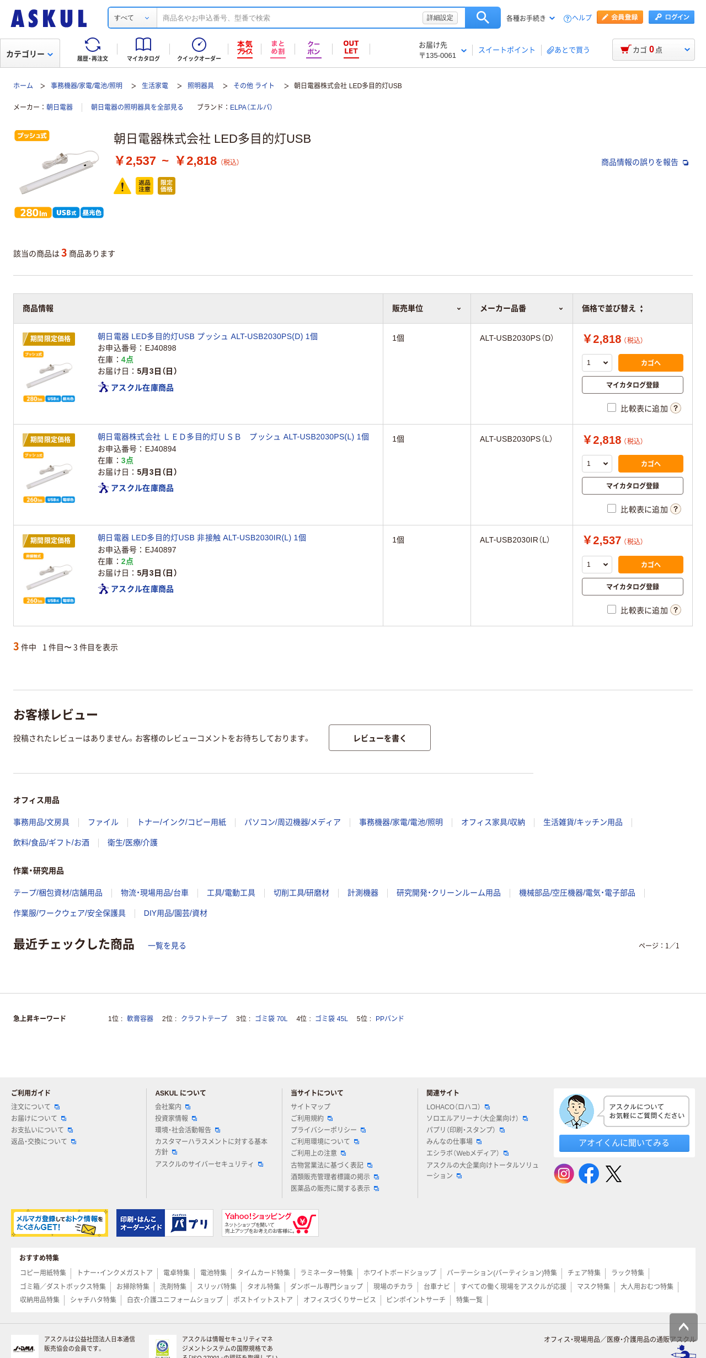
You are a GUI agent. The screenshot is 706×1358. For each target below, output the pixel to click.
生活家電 (155, 86)
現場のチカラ (393, 1287)
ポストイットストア (263, 1300)
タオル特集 (263, 1287)
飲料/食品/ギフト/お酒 (51, 842)
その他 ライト (254, 86)
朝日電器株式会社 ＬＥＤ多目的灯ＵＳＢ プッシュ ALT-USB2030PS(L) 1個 (233, 436)
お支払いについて (42, 1130)
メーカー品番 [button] (522, 308)
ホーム (23, 86)
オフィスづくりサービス (339, 1300)
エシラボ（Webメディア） (467, 1153)
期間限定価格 (50, 339)
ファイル (103, 822)
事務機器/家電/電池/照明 (86, 86)
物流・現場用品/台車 (155, 892)
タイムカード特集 (263, 1273)
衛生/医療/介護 (133, 842)
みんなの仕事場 (454, 1142)
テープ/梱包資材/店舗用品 (58, 892)
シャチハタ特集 (93, 1300)
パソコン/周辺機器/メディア (292, 822)
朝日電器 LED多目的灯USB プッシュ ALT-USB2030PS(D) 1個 (208, 336)
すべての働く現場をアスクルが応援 (513, 1287)
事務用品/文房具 (41, 822)
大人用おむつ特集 (647, 1287)
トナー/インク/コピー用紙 (181, 822)
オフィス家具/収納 (493, 822)
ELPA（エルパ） (251, 107)
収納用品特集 (40, 1300)
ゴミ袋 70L (271, 1019)
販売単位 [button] (427, 308)
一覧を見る (167, 945)
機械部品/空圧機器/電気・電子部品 (577, 892)
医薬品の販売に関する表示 (335, 1189)
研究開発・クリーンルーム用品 (449, 892)
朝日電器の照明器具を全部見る (137, 107)
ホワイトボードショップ (399, 1273)
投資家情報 (176, 1119)
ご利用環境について (325, 1142)
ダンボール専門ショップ (326, 1287)
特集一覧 (469, 1300)
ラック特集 (627, 1273)
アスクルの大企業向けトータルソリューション (482, 1171)
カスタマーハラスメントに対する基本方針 (211, 1147)
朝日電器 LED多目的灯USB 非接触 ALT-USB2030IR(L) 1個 (202, 537)
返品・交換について (43, 1142)
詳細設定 (440, 17)
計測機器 (362, 892)
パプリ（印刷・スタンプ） (465, 1130)
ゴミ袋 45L (331, 1019)
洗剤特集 (173, 1287)
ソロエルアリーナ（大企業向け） (477, 1119)
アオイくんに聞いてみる (624, 1142)
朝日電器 (59, 107)
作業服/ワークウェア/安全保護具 (69, 913)
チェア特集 (584, 1273)
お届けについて (38, 1119)
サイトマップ (310, 1107)
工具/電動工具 (231, 892)
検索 (483, 18)
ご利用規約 (312, 1119)
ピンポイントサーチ (416, 1300)
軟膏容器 (140, 1019)
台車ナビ (437, 1287)
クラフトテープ (204, 1019)
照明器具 (201, 86)
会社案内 (172, 1107)
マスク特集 (593, 1287)
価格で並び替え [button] (612, 308)
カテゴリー (29, 54)
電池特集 (213, 1273)
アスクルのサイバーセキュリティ (209, 1164)
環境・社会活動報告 (187, 1130)
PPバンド (390, 1019)
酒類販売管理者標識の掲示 (335, 1177)
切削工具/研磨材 (302, 892)
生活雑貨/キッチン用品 (583, 822)
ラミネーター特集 (326, 1273)
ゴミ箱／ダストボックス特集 (63, 1287)
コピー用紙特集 (43, 1273)
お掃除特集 (132, 1287)
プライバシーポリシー (328, 1130)
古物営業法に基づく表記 (331, 1165)
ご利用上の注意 (318, 1153)
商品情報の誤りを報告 (644, 162)
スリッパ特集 (217, 1287)
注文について (35, 1107)
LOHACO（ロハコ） (458, 1107)
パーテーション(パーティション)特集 (502, 1273)
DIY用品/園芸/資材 (175, 913)
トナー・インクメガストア (115, 1273)
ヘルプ (582, 18)
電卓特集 (176, 1273)
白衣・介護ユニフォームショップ (175, 1300)
